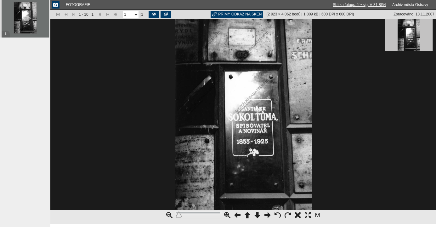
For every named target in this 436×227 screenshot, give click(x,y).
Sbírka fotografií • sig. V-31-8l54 (359, 5)
